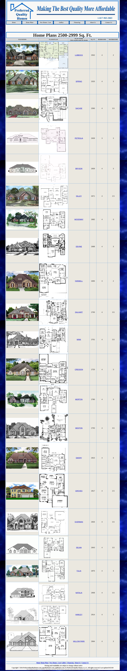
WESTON (79, 428)
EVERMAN (79, 522)
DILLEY (79, 196)
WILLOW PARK (79, 641)
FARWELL (79, 281)
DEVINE (79, 246)
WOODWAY (78, 219)
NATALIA (79, 593)
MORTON (79, 399)
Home (14, 22)
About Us (93, 22)
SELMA (79, 547)
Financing (77, 22)
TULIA (79, 571)
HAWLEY (78, 615)
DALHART (79, 312)
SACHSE (78, 108)
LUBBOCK (79, 55)
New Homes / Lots (45, 22)
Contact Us (108, 22)
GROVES (78, 491)
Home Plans (29, 22)
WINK (79, 339)
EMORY (79, 458)
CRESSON (79, 369)
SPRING (79, 81)
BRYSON (78, 169)
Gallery (61, 22)
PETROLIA (79, 138)
